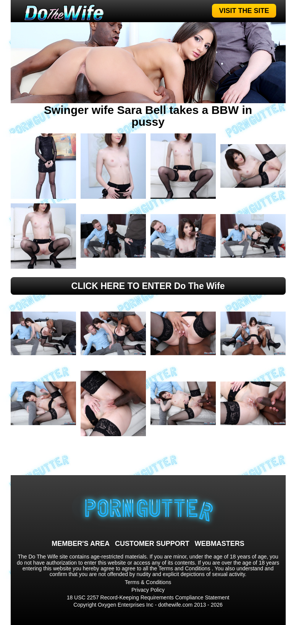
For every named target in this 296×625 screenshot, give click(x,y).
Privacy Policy (148, 590)
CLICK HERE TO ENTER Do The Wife (148, 286)
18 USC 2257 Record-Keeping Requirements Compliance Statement (148, 597)
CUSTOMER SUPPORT (152, 543)
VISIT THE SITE (244, 11)
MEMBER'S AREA (81, 543)
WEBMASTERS (219, 543)
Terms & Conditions (148, 582)
